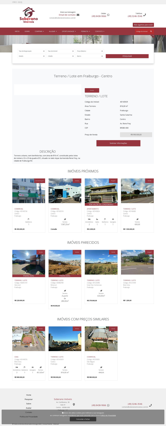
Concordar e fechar (83, 419)
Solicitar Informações (118, 143)
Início (17, 31)
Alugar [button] (52, 31)
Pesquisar (127, 56)
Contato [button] (99, 31)
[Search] (144, 31)
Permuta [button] (85, 31)
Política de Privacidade (108, 415)
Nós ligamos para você (143, 25)
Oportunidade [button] (68, 31)
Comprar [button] (39, 31)
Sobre (27, 31)
